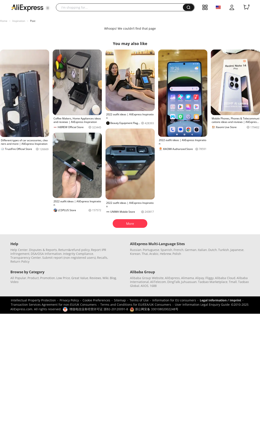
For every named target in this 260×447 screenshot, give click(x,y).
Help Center (19, 250)
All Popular (18, 278)
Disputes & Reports (43, 250)
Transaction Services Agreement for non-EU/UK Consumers (54, 304)
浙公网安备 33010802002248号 (154, 309)
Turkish (223, 250)
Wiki (105, 278)
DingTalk (173, 282)
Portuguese (151, 250)
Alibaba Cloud (225, 278)
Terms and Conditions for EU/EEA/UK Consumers (135, 304)
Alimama (187, 278)
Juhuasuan (189, 282)
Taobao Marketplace (213, 282)
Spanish (166, 250)
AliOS (144, 286)
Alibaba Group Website (147, 278)
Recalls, (102, 258)
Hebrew (165, 254)
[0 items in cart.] (246, 7)
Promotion (47, 278)
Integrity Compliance (78, 254)
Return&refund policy (74, 250)
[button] (47, 8)
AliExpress (172, 278)
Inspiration (18, 21)
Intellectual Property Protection (33, 300)
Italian (202, 250)
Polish (176, 254)
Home (3, 21)
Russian (135, 250)
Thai (145, 254)
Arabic (154, 254)
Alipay (199, 278)
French (179, 250)
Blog (113, 278)
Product (33, 278)
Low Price (63, 278)
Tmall (233, 282)
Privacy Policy (69, 300)
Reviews (95, 278)
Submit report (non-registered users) (69, 258)
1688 (153, 286)
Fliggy (209, 278)
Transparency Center (25, 258)
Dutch (212, 250)
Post (32, 21)
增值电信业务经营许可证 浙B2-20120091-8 (98, 309)
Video (14, 282)
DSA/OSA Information (46, 254)
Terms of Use (139, 300)
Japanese (237, 250)
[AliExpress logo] (27, 7)
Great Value (79, 278)
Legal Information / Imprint (220, 300)
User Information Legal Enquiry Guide (202, 304)
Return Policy (19, 261)
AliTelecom (158, 282)
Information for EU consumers (174, 300)
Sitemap (120, 300)
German (191, 250)
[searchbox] (121, 7)
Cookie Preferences (96, 300)
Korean (135, 254)
